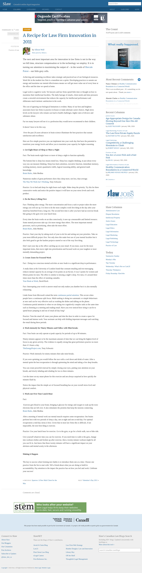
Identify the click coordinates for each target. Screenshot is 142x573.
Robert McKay (113, 148)
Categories (31, 9)
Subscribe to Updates (8, 554)
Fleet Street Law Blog (41, 552)
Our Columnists (7, 547)
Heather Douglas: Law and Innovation (79, 549)
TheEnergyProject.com (32, 348)
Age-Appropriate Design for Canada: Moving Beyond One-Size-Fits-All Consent (123, 121)
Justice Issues (110, 116)
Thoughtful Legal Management (77, 559)
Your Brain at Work (30, 281)
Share (16, 38)
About (112, 9)
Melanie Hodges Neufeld (118, 172)
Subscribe (125, 9)
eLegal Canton (38, 556)
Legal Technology (112, 242)
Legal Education (111, 224)
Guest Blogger (114, 126)
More (137, 9)
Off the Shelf (70, 556)
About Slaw (5, 540)
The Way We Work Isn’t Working (36, 182)
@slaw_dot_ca (6, 557)
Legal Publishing (111, 140)
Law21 (35, 549)
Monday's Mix (111, 259)
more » (129, 92)
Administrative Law (113, 211)
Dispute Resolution (112, 214)
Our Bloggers (6, 543)
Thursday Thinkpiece (113, 270)
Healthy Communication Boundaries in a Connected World (122, 168)
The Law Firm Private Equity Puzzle (123, 133)
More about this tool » (106, 545)
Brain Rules (27, 173)
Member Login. (46, 568)
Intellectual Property (113, 218)
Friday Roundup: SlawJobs (115, 273)
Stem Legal (38, 568)
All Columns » (110, 179)
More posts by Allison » (39, 53)
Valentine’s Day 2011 (90, 480)
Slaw (7, 4)
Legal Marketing (111, 131)
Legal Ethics (110, 228)
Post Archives (6, 550)
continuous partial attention (68, 295)
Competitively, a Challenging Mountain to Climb (120, 144)
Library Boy (70, 552)
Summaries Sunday (112, 256)
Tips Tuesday (110, 263)
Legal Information (112, 164)
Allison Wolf (39, 50)
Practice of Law (14, 50)
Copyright (4, 568)
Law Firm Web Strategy (74, 545)
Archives (45, 9)
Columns (17, 9)
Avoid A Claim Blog (40, 545)
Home (5, 9)
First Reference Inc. (40, 559)
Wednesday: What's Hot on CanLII (118, 266)
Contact (58, 9)
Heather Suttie (114, 136)
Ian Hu (110, 160)
